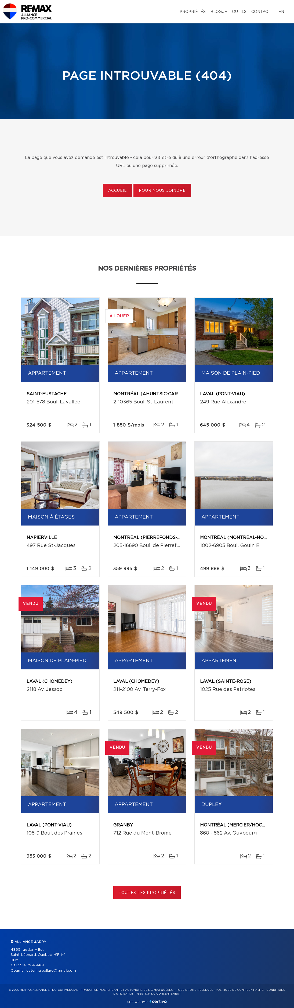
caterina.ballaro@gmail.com (51, 970)
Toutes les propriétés (147, 893)
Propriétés (193, 12)
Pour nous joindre (162, 191)
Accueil (117, 191)
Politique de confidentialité (240, 990)
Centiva (158, 1001)
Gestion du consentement (159, 993)
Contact (261, 12)
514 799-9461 (32, 965)
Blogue (218, 12)
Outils (239, 12)
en (281, 12)
